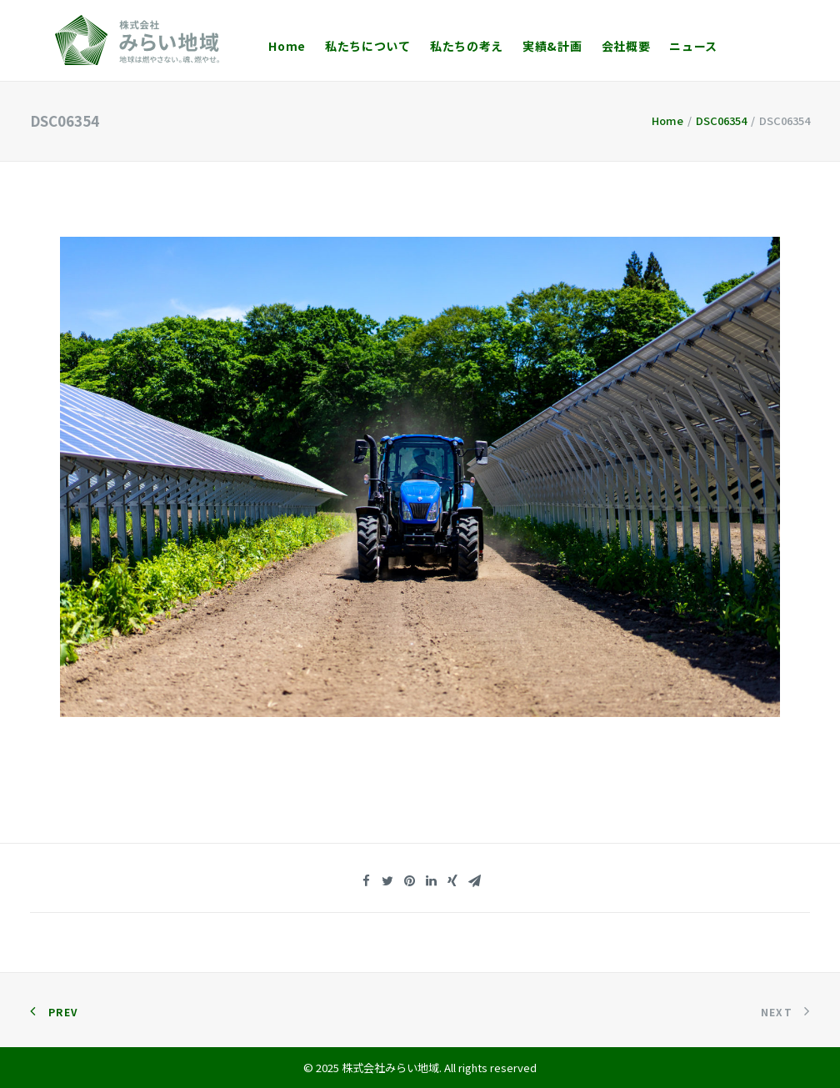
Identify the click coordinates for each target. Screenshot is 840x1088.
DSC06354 (721, 120)
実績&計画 (528, 46)
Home (262, 46)
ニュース (668, 46)
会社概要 (601, 46)
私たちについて (343, 46)
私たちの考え (441, 46)
